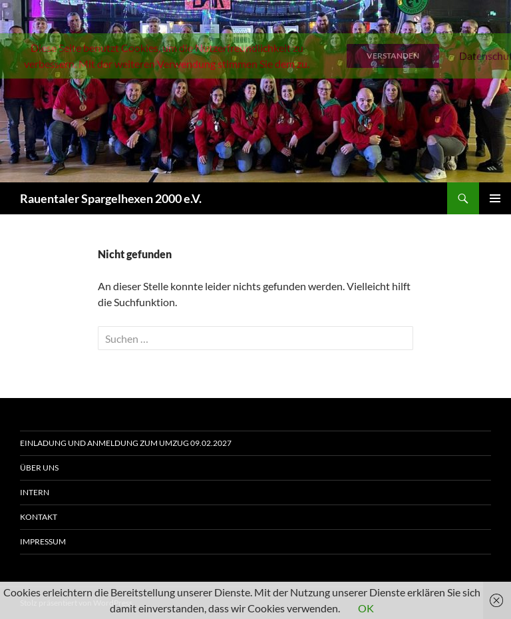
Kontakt (38, 517)
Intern (34, 492)
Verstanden (393, 56)
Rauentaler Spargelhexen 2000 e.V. (111, 198)
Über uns (39, 468)
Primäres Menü (495, 198)
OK (366, 608)
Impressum (43, 541)
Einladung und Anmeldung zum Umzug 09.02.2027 (126, 443)
